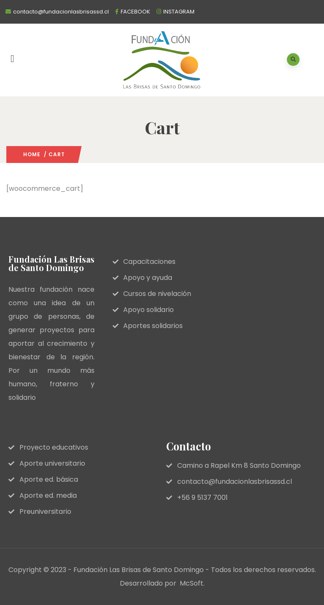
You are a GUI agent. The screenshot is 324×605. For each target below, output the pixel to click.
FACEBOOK (135, 12)
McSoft (191, 583)
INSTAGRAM (178, 12)
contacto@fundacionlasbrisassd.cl (61, 12)
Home (31, 154)
